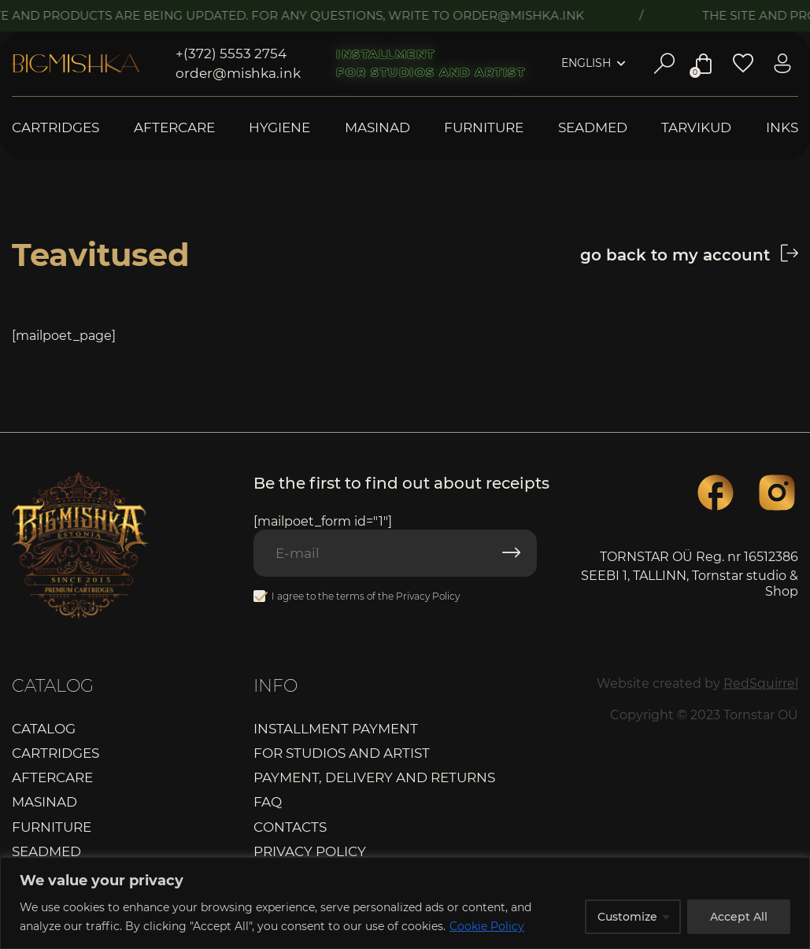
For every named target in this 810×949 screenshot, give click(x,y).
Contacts (290, 827)
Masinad (377, 127)
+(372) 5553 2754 (231, 53)
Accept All (738, 917)
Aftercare (174, 127)
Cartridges (55, 127)
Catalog (44, 729)
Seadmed (592, 127)
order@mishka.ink (238, 73)
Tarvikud (696, 127)
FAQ (267, 802)
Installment (385, 54)
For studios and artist (430, 72)
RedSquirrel (760, 683)
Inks (782, 127)
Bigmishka (75, 64)
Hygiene (279, 127)
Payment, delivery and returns (374, 777)
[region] (405, 903)
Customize (627, 917)
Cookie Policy (486, 926)
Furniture (483, 127)
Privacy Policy (428, 596)
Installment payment (335, 729)
